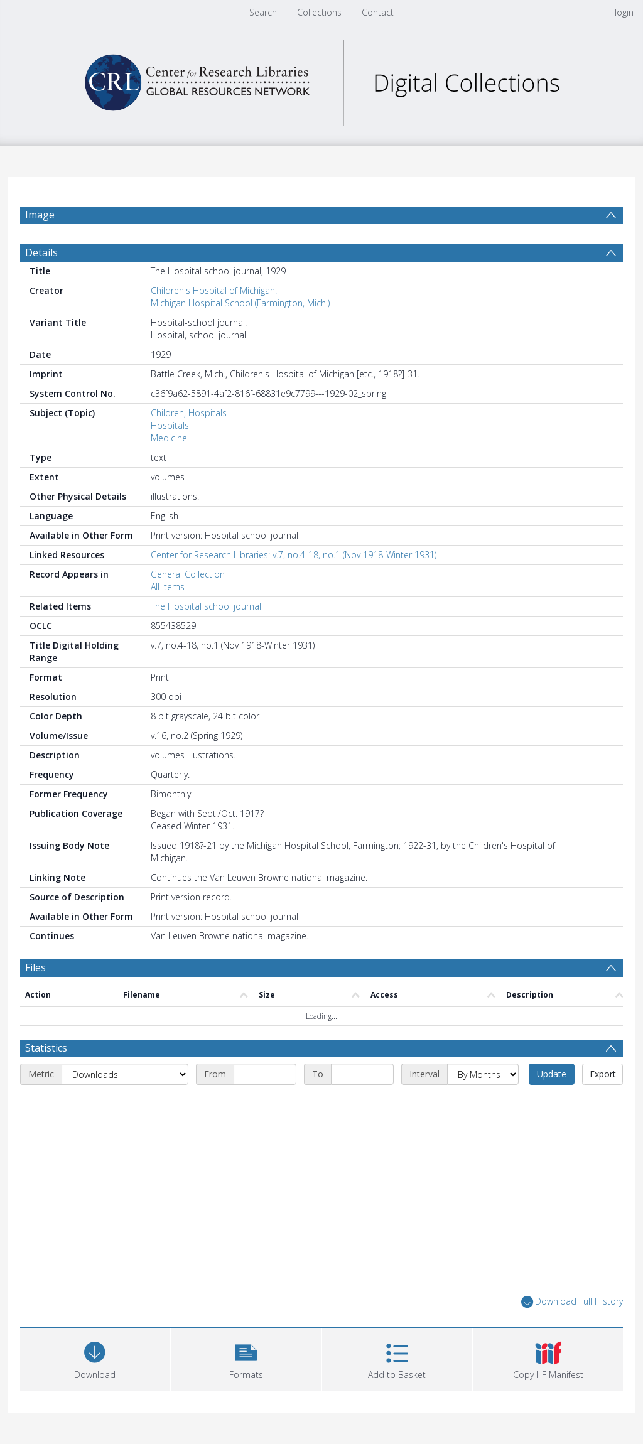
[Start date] (265, 1074)
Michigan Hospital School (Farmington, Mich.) (240, 303)
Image (40, 215)
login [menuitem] (624, 12)
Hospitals (170, 425)
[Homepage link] (321, 79)
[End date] (362, 1074)
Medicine (169, 438)
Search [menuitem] (263, 12)
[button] (246, 1357)
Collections (319, 12)
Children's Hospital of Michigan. (214, 290)
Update (551, 1074)
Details (41, 252)
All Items (168, 587)
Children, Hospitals (189, 413)
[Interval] (483, 1074)
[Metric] (125, 1074)
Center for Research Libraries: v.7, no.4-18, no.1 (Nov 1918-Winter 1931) (293, 555)
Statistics (46, 1048)
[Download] (95, 1357)
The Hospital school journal (206, 606)
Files (35, 967)
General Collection (188, 574)
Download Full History (572, 1301)
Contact (378, 12)
